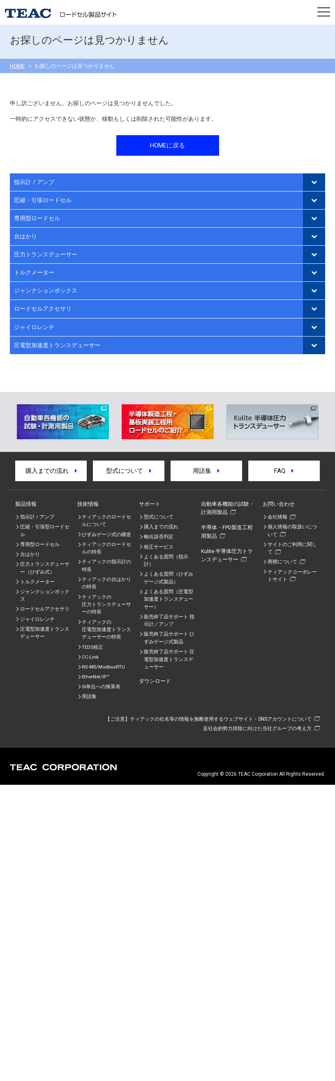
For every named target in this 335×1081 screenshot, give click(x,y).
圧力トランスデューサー (45, 254)
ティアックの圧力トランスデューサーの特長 (106, 604)
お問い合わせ (279, 504)
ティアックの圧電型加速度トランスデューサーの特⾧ (106, 629)
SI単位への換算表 (101, 686)
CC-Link (90, 657)
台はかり (25, 236)
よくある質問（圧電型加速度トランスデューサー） (168, 599)
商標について (282, 562)
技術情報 (88, 504)
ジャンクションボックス (45, 290)
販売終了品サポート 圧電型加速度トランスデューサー (169, 659)
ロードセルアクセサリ (43, 308)
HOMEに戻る (167, 145)
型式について (128, 471)
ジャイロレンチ (34, 327)
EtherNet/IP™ (95, 677)
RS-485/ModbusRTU (103, 667)
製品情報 (26, 504)
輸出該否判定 (158, 536)
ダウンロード (155, 681)
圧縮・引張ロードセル (43, 200)
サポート (149, 504)
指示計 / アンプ (34, 182)
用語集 (206, 471)
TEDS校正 (92, 647)
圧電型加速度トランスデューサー (57, 345)
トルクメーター (34, 272)
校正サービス (158, 547)
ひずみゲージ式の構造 (106, 534)
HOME (17, 66)
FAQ (283, 471)
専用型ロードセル (37, 218)
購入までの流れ (51, 471)
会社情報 (277, 517)
